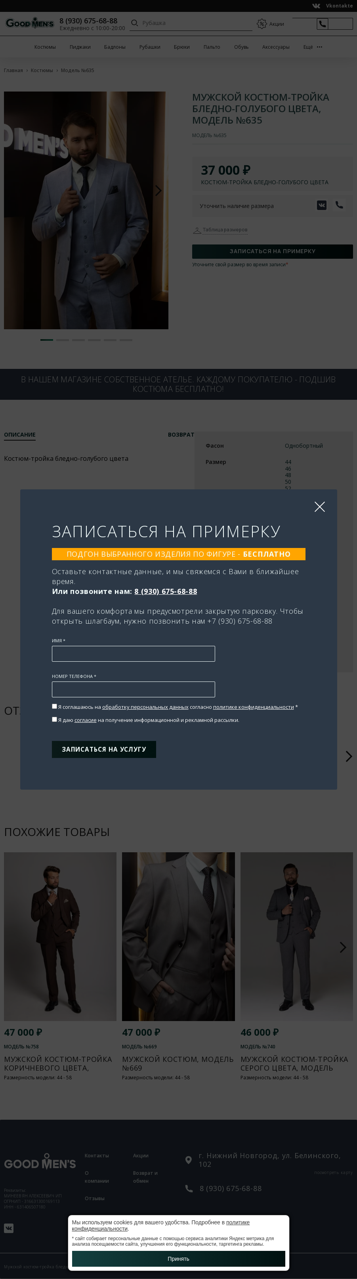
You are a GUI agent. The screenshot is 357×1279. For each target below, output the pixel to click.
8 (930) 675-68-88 (165, 589)
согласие (85, 717)
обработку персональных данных (145, 704)
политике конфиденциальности (253, 704)
